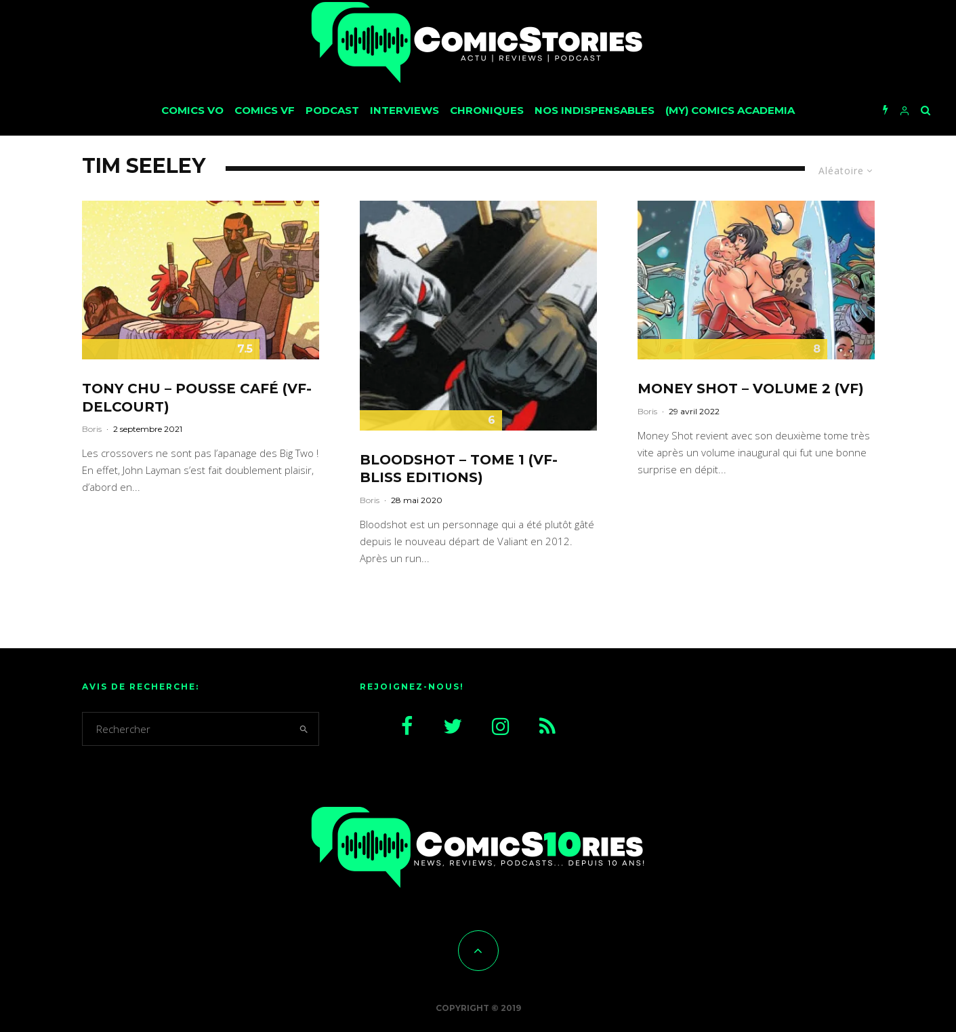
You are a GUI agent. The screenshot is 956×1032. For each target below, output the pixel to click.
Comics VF (264, 110)
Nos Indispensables (594, 110)
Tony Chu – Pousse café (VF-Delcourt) (197, 397)
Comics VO (192, 110)
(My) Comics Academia (730, 110)
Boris (92, 429)
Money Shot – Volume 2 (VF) (751, 388)
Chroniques (487, 110)
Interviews (404, 110)
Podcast (332, 110)
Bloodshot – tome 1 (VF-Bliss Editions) (459, 469)
